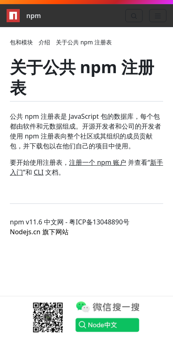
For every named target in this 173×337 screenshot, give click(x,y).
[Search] (134, 15)
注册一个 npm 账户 (97, 162)
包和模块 (21, 42)
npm (24, 15)
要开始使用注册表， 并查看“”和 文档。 (86, 167)
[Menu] (157, 15)
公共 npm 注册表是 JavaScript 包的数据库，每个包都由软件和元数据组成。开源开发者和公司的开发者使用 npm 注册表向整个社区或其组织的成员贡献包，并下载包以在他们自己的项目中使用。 (85, 131)
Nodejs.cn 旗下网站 (39, 231)
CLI (39, 172)
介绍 (44, 42)
